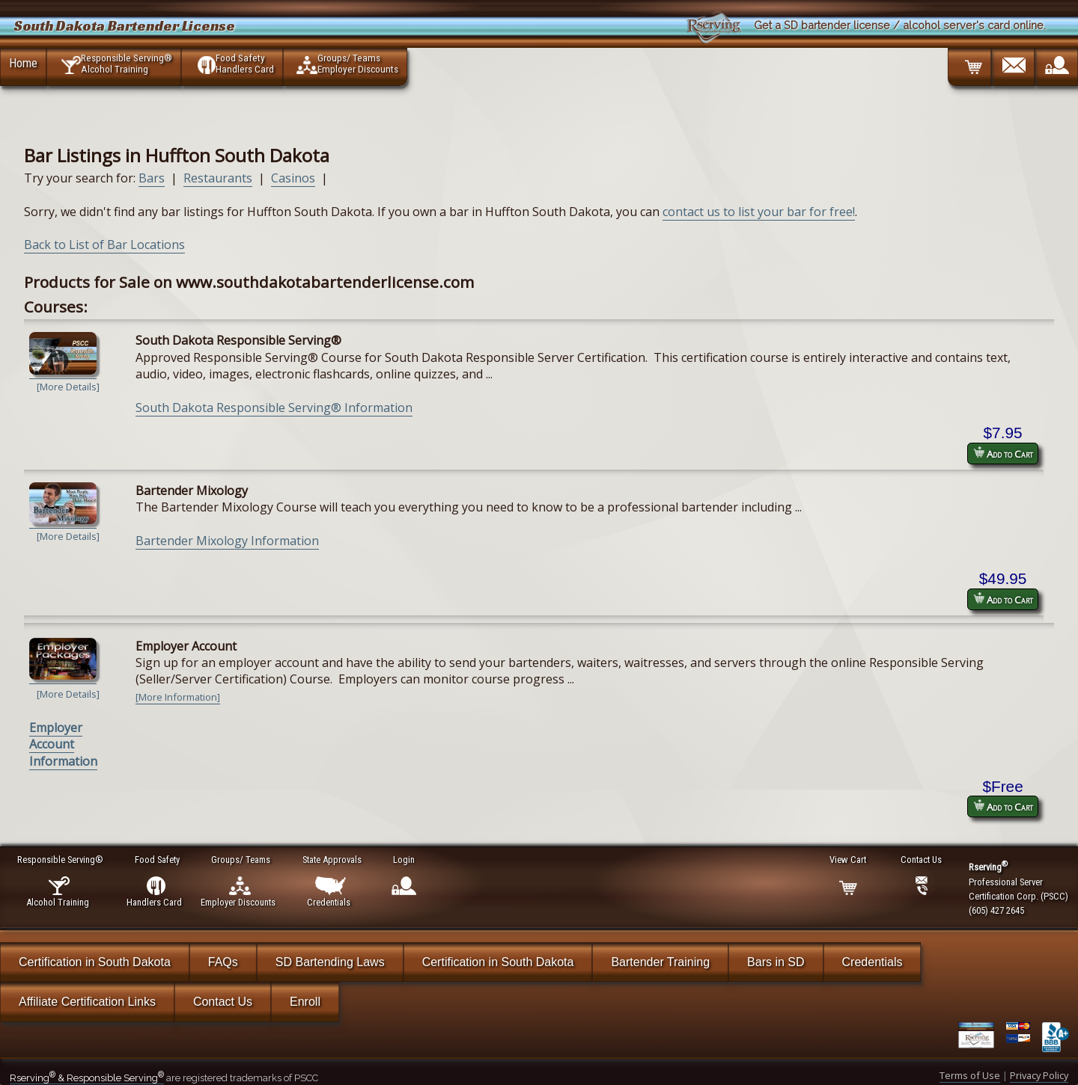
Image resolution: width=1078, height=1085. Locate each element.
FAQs (223, 962)
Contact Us (222, 1001)
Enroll (305, 1001)
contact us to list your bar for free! (759, 211)
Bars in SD (775, 962)
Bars (151, 178)
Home (23, 62)
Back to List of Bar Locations (104, 244)
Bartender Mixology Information (227, 540)
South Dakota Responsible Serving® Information (273, 407)
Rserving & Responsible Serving (87, 1078)
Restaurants (217, 178)
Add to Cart (1003, 453)
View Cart (848, 859)
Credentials (872, 962)
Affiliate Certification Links (87, 1001)
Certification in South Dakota (95, 962)
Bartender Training (660, 962)
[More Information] (177, 697)
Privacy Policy (1039, 1075)
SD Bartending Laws (330, 962)
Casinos (293, 178)
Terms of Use (970, 1075)
